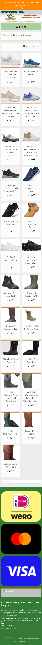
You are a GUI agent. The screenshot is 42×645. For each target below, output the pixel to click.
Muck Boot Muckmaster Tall (10, 432)
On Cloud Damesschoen (10, 258)
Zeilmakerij (34, 2)
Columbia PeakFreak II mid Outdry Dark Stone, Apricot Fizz (31, 150)
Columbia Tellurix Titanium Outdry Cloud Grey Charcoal (10, 150)
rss (25, 638)
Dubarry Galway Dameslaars (11, 465)
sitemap (21, 638)
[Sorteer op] (30, 46)
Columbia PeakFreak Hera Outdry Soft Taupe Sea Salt (10, 111)
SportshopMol (8, 591)
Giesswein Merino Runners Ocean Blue (31, 188)
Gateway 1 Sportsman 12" (31, 294)
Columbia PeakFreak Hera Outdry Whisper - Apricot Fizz (31, 111)
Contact (26, 5)
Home (4, 2)
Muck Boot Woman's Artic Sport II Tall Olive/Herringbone (31, 396)
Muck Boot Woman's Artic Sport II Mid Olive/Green (10, 396)
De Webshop (23, 2)
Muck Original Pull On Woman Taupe (31, 327)
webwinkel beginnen (33, 638)
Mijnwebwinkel (24, 641)
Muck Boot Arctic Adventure (31, 360)
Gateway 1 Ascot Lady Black (10, 294)
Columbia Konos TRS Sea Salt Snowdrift (10, 74)
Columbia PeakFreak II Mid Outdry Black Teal (10, 188)
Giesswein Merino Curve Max (10, 222)
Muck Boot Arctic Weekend (10, 360)
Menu (21, 26)
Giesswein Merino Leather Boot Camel (31, 224)
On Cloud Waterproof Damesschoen (31, 260)
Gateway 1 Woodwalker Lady (10, 327)
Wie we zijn (17, 5)
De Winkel (12, 2)
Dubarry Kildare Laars (31, 432)
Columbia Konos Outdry (31, 73)
